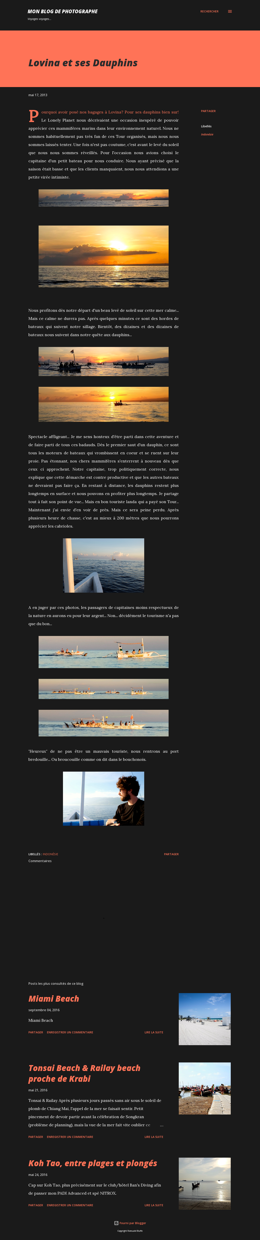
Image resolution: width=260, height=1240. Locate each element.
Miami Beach (53, 998)
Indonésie (207, 134)
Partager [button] (208, 111)
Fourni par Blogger (130, 1223)
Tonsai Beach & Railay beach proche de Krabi (84, 1073)
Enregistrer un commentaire (70, 1032)
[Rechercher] (209, 11)
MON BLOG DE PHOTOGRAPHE (63, 11)
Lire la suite (154, 1032)
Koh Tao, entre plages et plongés (92, 1163)
